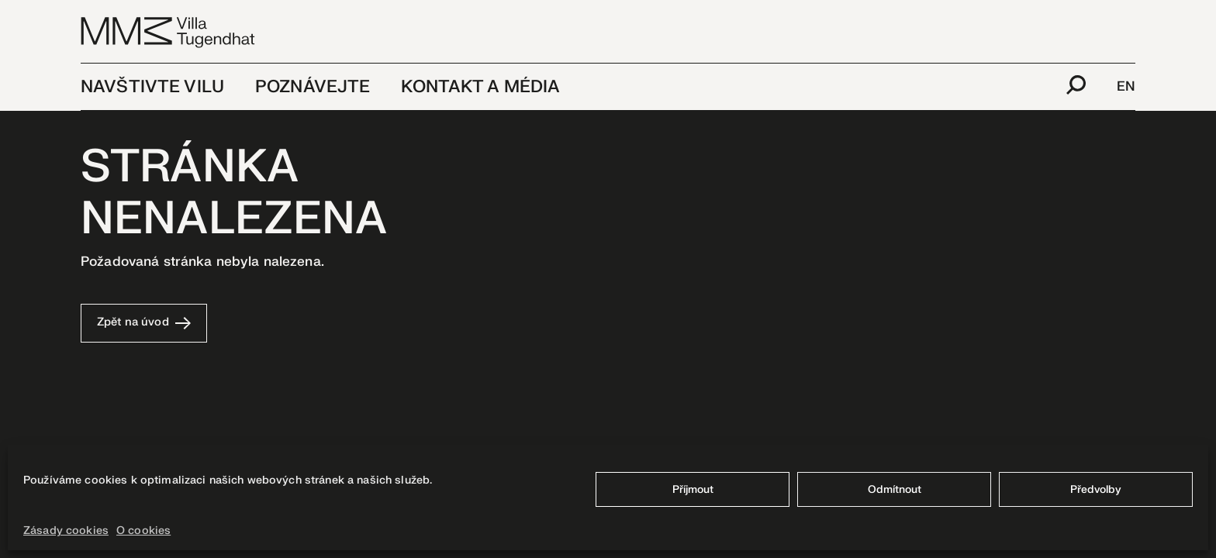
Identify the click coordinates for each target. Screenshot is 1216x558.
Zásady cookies (66, 530)
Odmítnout (894, 489)
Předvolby (1095, 489)
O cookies (143, 530)
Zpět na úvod (144, 322)
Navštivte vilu (152, 87)
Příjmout (692, 489)
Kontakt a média (480, 87)
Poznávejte (312, 87)
